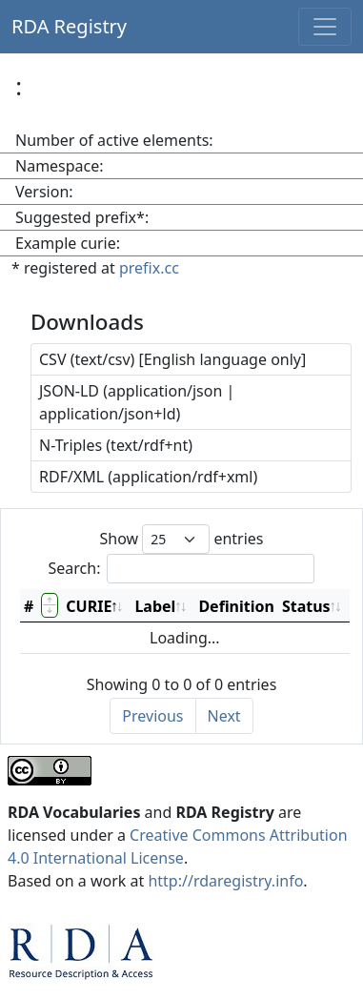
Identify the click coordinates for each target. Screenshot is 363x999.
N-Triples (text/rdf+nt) (115, 445)
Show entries (181, 539)
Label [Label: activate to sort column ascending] (154, 606)
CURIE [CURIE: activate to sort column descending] (88, 606)
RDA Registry (69, 26)
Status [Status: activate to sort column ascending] (306, 606)
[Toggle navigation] (325, 27)
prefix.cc (149, 267)
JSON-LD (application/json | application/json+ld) (136, 402)
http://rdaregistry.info (225, 880)
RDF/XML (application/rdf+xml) (148, 476)
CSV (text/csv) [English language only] (172, 359)
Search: (182, 568)
